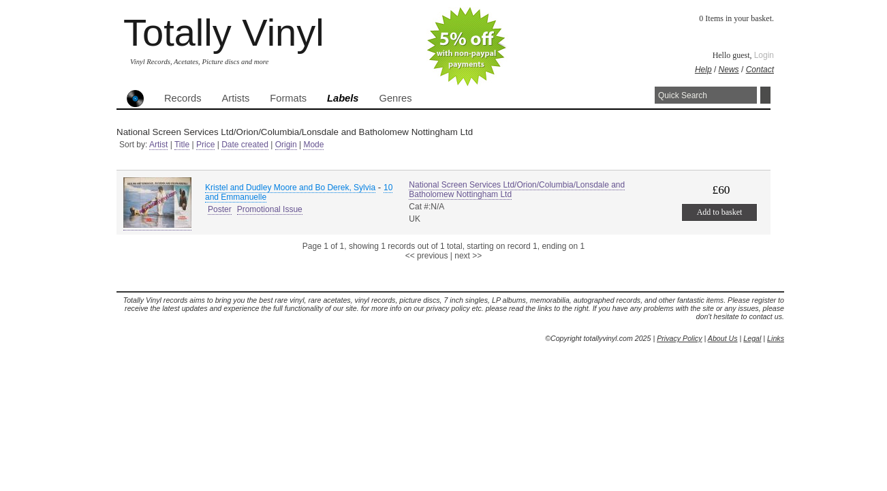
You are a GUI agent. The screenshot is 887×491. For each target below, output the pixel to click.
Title (181, 144)
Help (703, 69)
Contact (760, 69)
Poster (220, 209)
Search (765, 95)
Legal (752, 338)
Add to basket (720, 212)
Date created (244, 144)
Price (205, 144)
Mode (313, 144)
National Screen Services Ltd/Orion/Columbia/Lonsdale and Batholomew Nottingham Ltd (517, 189)
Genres (395, 98)
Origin (286, 144)
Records (183, 98)
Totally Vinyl (223, 32)
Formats (288, 98)
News (729, 69)
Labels (342, 98)
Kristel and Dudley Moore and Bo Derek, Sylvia (290, 187)
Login (764, 55)
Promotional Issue (269, 209)
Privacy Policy (679, 338)
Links (775, 338)
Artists (236, 98)
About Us (723, 338)
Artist (158, 144)
